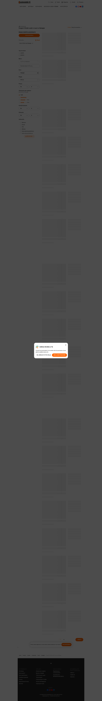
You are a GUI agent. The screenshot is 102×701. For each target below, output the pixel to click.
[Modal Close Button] (66, 345)
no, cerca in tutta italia (44, 355)
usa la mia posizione (59, 355)
